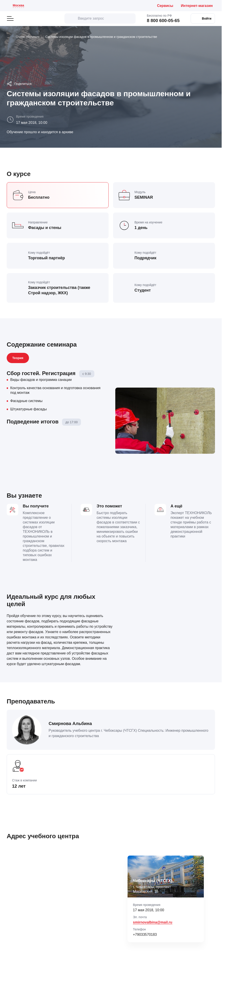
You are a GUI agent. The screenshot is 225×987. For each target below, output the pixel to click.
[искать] (71, 18)
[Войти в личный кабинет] (203, 18)
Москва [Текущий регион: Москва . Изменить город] (18, 5)
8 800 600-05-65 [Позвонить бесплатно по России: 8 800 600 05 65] (163, 20)
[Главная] (8, 37)
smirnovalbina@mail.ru (152, 922)
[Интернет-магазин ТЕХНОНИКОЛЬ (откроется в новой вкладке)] (198, 6)
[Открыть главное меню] (10, 18)
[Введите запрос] (100, 18)
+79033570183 (145, 934)
